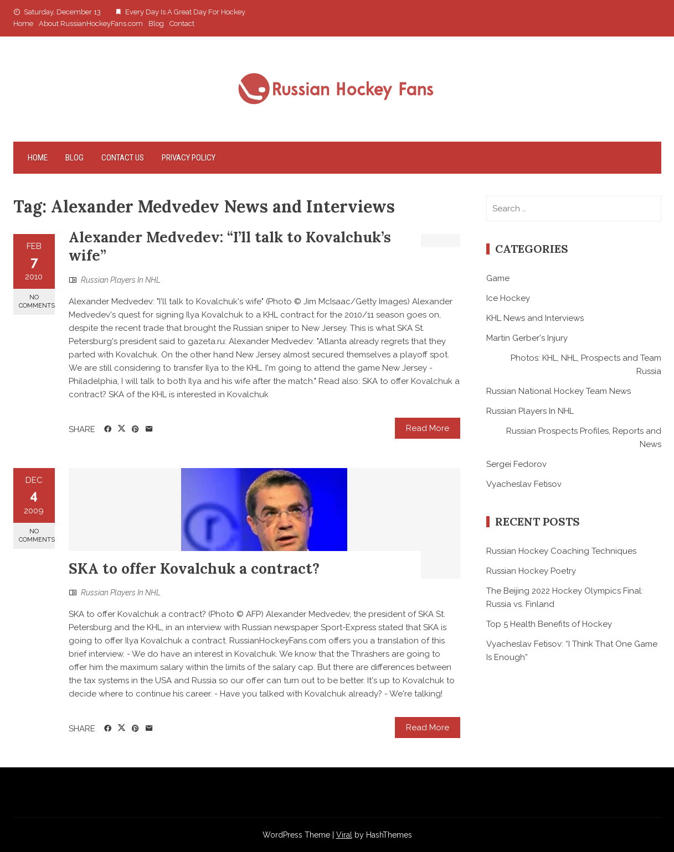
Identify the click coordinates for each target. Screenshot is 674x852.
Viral (344, 834)
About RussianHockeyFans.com (91, 23)
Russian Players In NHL (121, 280)
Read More (427, 428)
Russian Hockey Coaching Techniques (561, 551)
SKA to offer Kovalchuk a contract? (194, 568)
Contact (181, 23)
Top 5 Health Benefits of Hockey (549, 624)
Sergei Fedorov (516, 464)
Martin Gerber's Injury (527, 338)
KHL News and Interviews (535, 318)
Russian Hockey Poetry (531, 571)
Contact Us (122, 158)
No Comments (37, 301)
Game (498, 278)
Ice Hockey (508, 298)
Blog (156, 23)
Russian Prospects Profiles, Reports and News (583, 437)
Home (23, 23)
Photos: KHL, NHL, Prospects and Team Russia (586, 364)
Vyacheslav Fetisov (524, 484)
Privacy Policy (188, 158)
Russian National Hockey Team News (558, 391)
